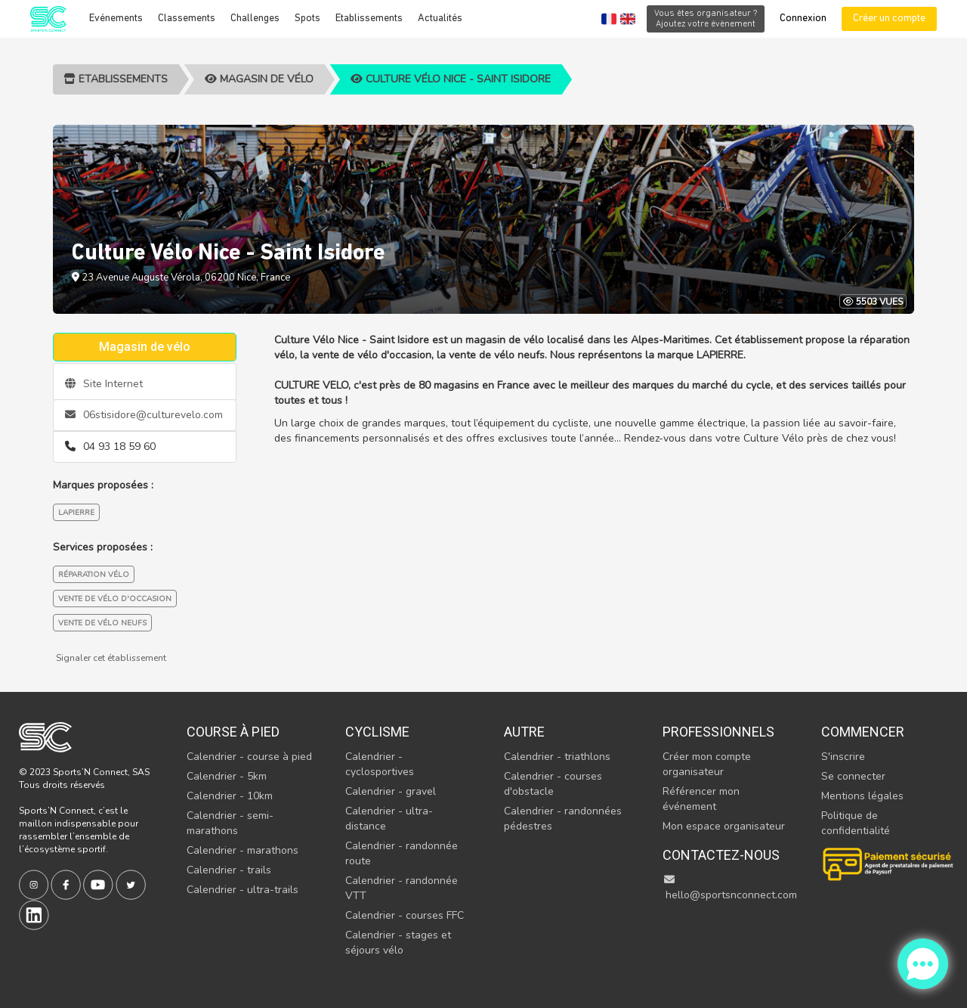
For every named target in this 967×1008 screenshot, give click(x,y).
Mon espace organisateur (724, 826)
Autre (524, 732)
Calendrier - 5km (227, 776)
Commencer (862, 732)
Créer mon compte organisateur (707, 764)
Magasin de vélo (259, 79)
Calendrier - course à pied (249, 756)
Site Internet (104, 384)
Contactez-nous (721, 855)
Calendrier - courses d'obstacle (553, 784)
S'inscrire (843, 756)
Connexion (803, 18)
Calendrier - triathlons (557, 756)
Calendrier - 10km (230, 796)
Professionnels (718, 732)
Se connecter (853, 776)
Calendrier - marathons (242, 850)
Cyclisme (377, 732)
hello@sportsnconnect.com (730, 888)
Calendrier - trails (229, 870)
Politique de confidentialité (855, 823)
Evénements (116, 18)
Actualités (440, 18)
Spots (307, 18)
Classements (186, 18)
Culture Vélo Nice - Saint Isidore (451, 79)
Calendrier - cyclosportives (379, 764)
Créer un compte (889, 18)
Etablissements (369, 18)
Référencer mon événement (701, 799)
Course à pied (233, 732)
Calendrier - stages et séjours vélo (398, 942)
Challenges (255, 18)
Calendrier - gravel (390, 791)
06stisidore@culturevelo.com (144, 415)
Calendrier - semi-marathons (230, 823)
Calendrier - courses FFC (404, 915)
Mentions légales (862, 796)
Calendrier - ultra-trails (242, 889)
